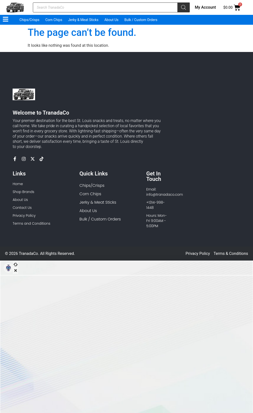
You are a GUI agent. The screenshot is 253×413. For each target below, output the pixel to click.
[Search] (183, 7)
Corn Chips (53, 20)
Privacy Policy (198, 253)
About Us (111, 20)
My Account (205, 7)
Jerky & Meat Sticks (83, 20)
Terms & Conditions (231, 253)
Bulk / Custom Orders (140, 20)
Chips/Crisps (30, 20)
